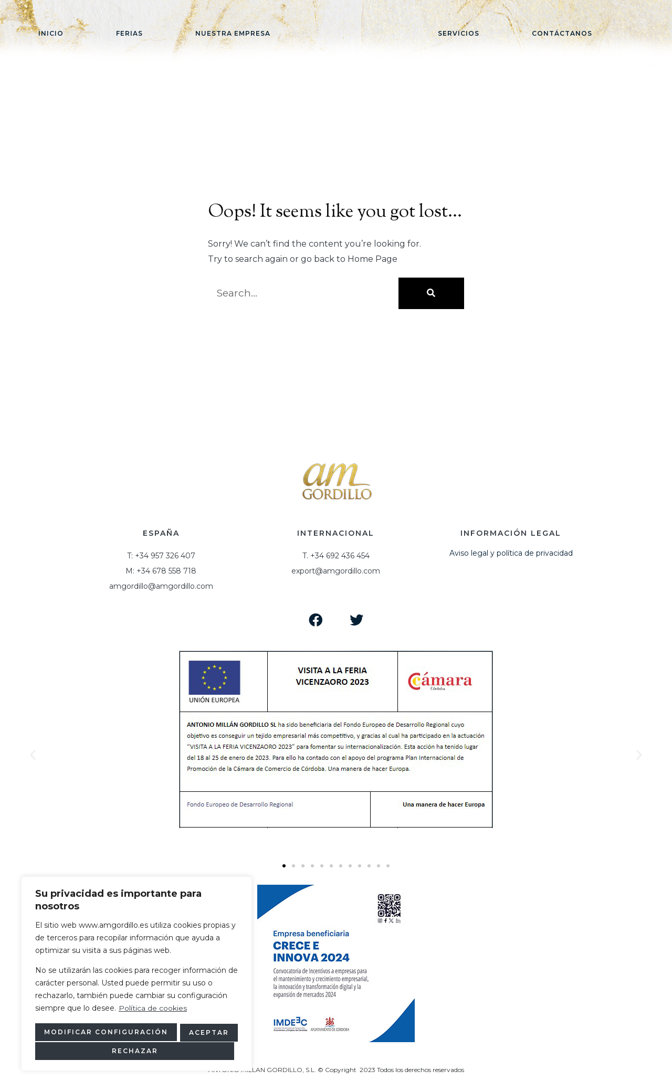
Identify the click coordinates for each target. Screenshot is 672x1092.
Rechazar (205, 1033)
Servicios (458, 33)
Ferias (129, 33)
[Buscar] (431, 293)
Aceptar (136, 1051)
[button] (284, 865)
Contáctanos (562, 33)
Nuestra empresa (232, 33)
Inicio (51, 33)
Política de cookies (153, 1009)
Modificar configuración (103, 1033)
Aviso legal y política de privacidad (511, 553)
